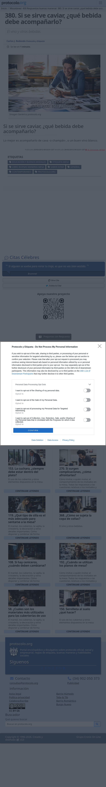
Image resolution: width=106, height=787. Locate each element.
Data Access (53, 440)
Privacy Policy (68, 440)
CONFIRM (33, 430)
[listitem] (53, 384)
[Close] (100, 347)
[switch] (87, 390)
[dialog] (53, 393)
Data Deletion (37, 440)
